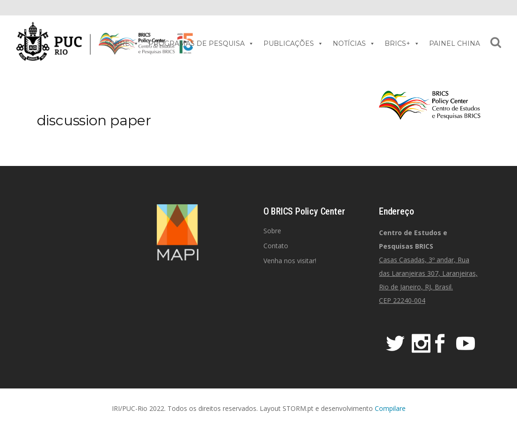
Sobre (272, 230)
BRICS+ (402, 43)
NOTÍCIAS (354, 43)
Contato (275, 245)
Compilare (390, 408)
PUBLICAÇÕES (293, 43)
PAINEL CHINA (454, 43)
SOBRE (122, 43)
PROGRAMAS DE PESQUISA (201, 43)
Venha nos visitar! (289, 260)
